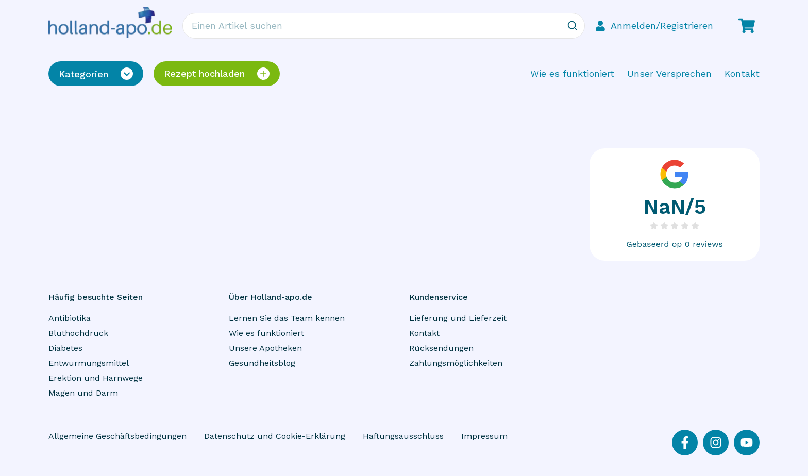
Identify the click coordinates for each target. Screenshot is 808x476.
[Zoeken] (572, 26)
